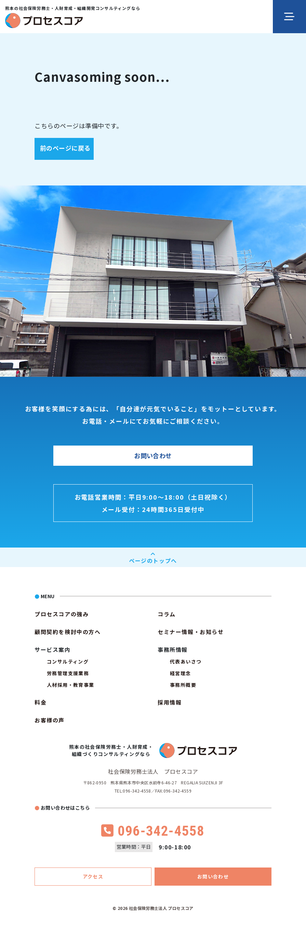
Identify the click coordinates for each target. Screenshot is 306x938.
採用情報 (170, 702)
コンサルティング (68, 661)
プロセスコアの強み (62, 614)
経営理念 (180, 673)
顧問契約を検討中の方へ (68, 632)
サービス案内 (53, 649)
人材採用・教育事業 (70, 684)
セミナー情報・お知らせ (191, 632)
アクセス (93, 876)
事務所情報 (173, 649)
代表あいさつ (185, 661)
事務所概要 (183, 684)
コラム (167, 614)
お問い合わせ (153, 455)
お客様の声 (50, 720)
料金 (40, 702)
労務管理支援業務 (68, 673)
